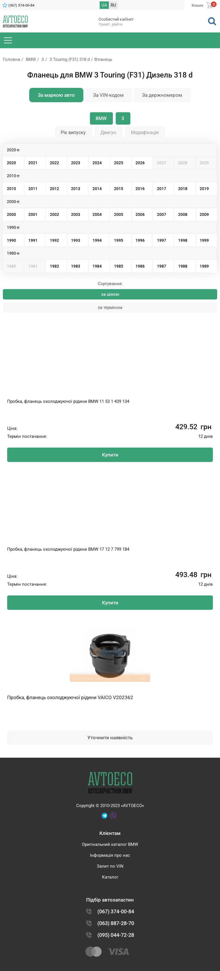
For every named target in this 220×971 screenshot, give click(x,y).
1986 (140, 266)
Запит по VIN (110, 866)
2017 (161, 188)
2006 (140, 214)
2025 (118, 162)
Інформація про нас (110, 855)
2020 (11, 162)
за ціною (110, 294)
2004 (97, 214)
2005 (118, 214)
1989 (204, 266)
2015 (118, 188)
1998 (182, 240)
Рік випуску (73, 132)
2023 (75, 162)
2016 (140, 188)
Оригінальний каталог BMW (110, 844)
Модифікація (145, 132)
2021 (33, 162)
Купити (110, 455)
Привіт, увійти (111, 24)
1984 (97, 266)
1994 (97, 240)
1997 (161, 240)
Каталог (110, 877)
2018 (182, 188)
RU (113, 5)
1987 (161, 266)
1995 (118, 240)
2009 (204, 214)
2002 (54, 214)
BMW (31, 59)
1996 (140, 240)
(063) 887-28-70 (115, 923)
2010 (11, 188)
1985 (118, 266)
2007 (161, 214)
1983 (75, 266)
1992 (54, 240)
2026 (140, 162)
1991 (33, 240)
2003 (75, 214)
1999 (204, 240)
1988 (182, 266)
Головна (11, 59)
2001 (33, 214)
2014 (97, 188)
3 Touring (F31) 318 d (70, 59)
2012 (54, 188)
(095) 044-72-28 (115, 935)
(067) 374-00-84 (21, 5)
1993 (75, 240)
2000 (11, 214)
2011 (33, 188)
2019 (204, 188)
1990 (11, 240)
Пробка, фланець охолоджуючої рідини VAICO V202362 (70, 697)
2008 (182, 214)
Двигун (108, 132)
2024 (97, 162)
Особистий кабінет (116, 19)
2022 (54, 162)
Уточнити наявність (110, 737)
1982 (54, 266)
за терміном (110, 307)
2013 (75, 188)
